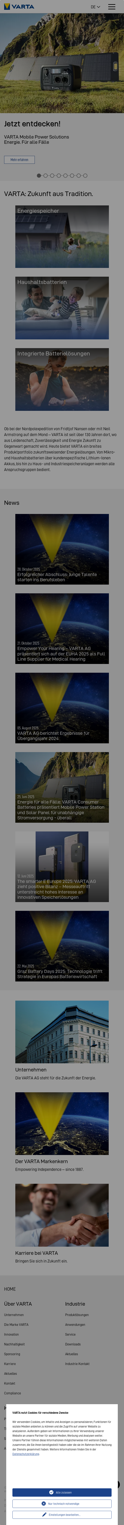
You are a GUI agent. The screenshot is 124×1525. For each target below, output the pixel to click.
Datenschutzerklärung (25, 1454)
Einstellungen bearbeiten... (65, 1514)
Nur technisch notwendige (63, 1503)
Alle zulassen (64, 1492)
